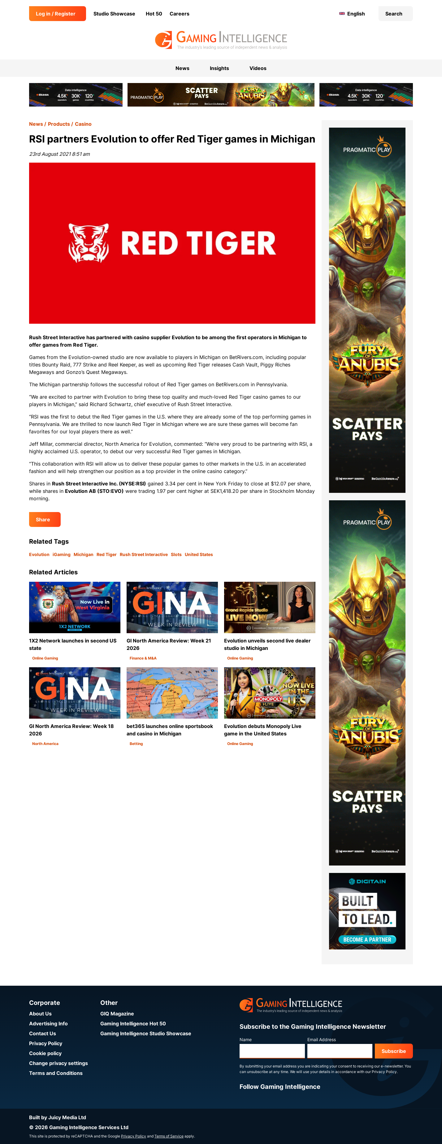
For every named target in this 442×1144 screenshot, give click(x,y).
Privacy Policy (45, 1043)
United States (199, 554)
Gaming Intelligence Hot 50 (133, 1023)
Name (246, 1039)
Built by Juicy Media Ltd (57, 1117)
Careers (179, 14)
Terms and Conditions (56, 1073)
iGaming (62, 554)
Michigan (83, 554)
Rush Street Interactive (144, 554)
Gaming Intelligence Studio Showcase (145, 1033)
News (36, 124)
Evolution (39, 554)
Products (59, 124)
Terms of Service (169, 1136)
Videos (257, 68)
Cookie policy (45, 1053)
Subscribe (394, 1051)
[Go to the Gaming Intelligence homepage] (221, 40)
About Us (40, 1013)
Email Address (321, 1039)
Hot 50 (154, 14)
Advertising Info (48, 1023)
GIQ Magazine (117, 1013)
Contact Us (42, 1033)
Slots (176, 554)
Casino (83, 124)
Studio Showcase (114, 14)
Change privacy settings (58, 1063)
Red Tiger (107, 554)
